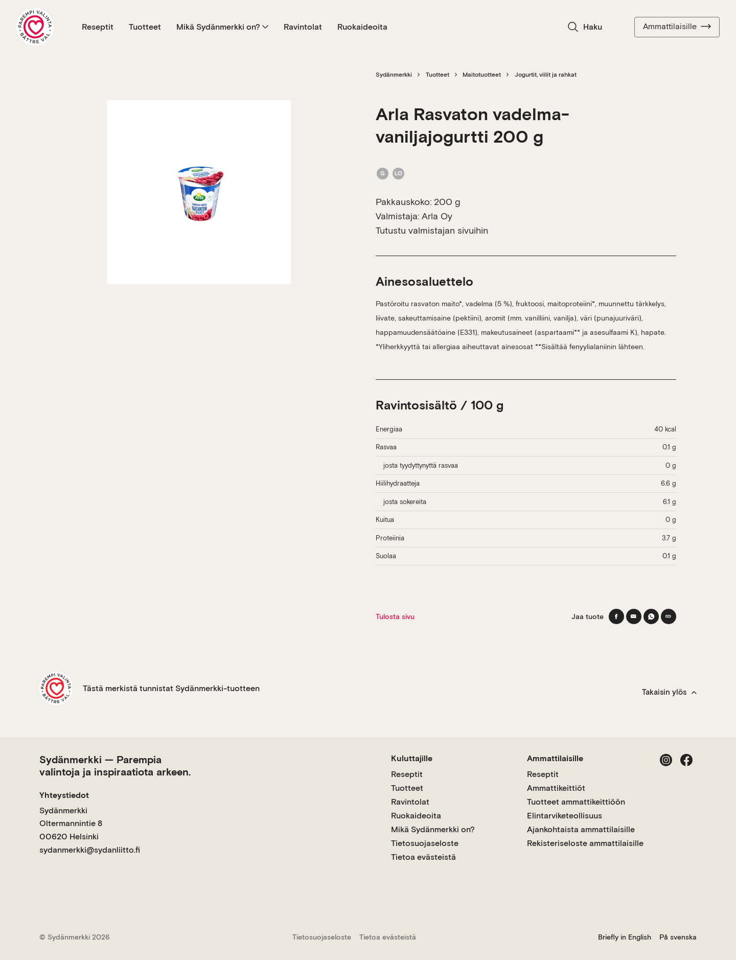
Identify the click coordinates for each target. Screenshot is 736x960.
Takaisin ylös (669, 692)
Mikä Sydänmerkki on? (222, 27)
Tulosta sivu (395, 616)
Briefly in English (624, 937)
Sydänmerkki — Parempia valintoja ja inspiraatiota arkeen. (115, 765)
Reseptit (97, 27)
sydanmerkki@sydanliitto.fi (89, 850)
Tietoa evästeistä (423, 857)
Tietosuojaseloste (424, 843)
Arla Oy (437, 216)
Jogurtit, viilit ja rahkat (546, 74)
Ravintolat (303, 27)
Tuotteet (145, 27)
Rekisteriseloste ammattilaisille (585, 843)
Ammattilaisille (677, 26)
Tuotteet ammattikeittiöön (576, 802)
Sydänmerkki (394, 74)
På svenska (678, 937)
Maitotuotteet (482, 74)
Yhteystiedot (64, 795)
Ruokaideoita (362, 27)
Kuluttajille (411, 758)
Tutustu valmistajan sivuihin (432, 230)
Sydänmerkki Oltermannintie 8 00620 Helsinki (70, 823)
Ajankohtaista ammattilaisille (581, 829)
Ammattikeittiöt (556, 788)
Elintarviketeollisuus (564, 815)
